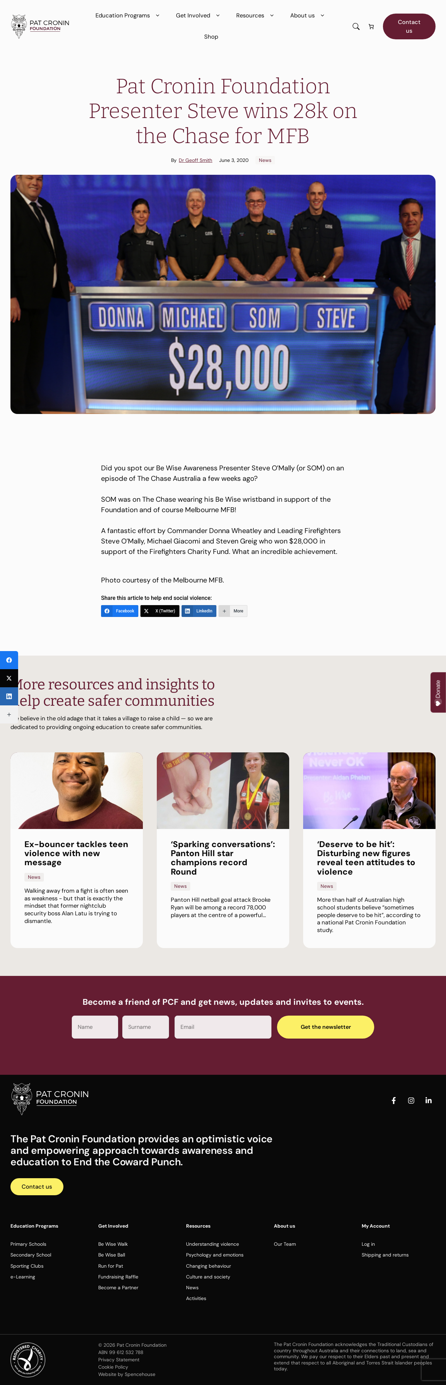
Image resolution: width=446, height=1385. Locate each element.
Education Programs (128, 15)
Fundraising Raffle (118, 1277)
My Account (376, 1226)
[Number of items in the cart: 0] (371, 26)
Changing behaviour (208, 1266)
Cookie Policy (113, 1367)
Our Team (285, 1244)
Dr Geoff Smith (195, 160)
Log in (368, 1244)
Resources (256, 15)
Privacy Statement (118, 1359)
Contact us (409, 26)
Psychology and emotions (215, 1255)
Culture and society (208, 1277)
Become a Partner (118, 1287)
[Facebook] (119, 611)
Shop (211, 36)
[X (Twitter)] (159, 611)
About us (308, 15)
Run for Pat (110, 1266)
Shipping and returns (385, 1255)
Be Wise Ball (111, 1255)
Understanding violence (212, 1244)
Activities (196, 1298)
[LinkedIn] (199, 611)
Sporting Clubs (27, 1266)
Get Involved (199, 15)
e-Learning (22, 1277)
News (265, 160)
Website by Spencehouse (126, 1374)
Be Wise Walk (113, 1244)
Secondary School (30, 1255)
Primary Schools (28, 1244)
